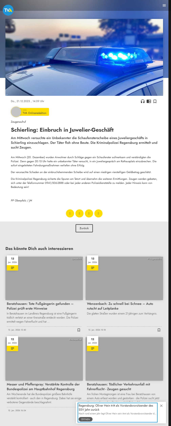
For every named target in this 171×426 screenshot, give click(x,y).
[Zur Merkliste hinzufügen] (155, 101)
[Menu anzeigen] (164, 5)
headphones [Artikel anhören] (142, 101)
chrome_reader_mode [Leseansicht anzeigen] (148, 101)
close (161, 406)
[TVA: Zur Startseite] (8, 10)
